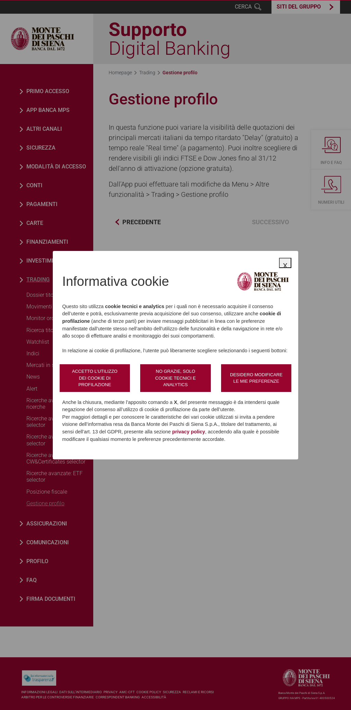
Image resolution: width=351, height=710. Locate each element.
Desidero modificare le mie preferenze (256, 378)
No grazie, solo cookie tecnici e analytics (175, 378)
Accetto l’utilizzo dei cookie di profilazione (95, 378)
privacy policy (188, 431)
